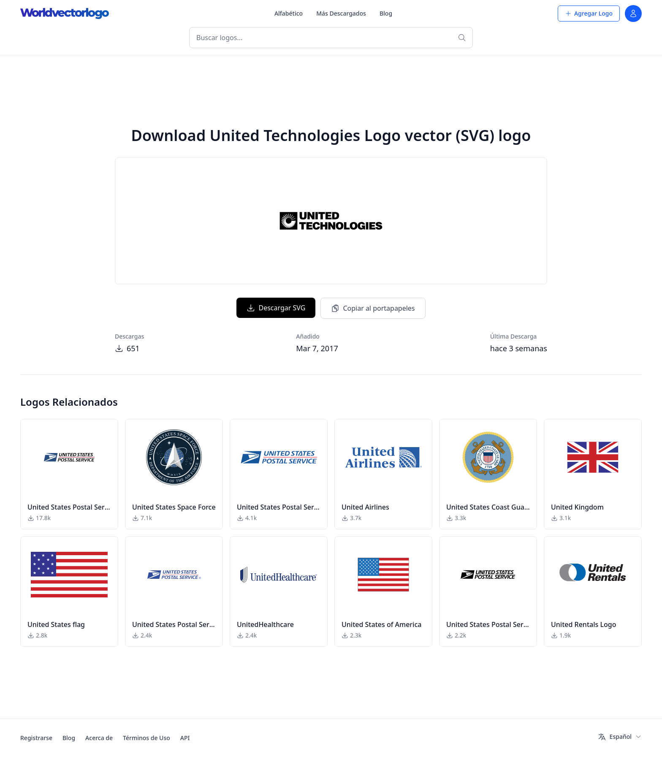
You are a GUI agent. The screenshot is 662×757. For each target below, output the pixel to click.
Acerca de (99, 738)
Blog (386, 13)
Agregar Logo (589, 13)
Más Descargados (341, 13)
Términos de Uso (146, 738)
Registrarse (36, 738)
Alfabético (288, 13)
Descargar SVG (276, 307)
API (185, 738)
